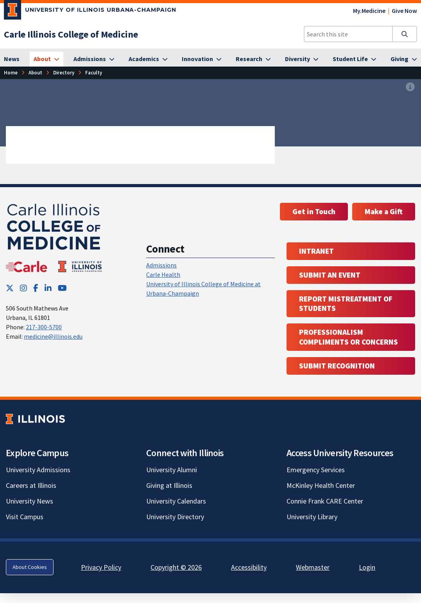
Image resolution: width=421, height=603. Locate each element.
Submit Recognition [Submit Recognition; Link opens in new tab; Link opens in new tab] (337, 365)
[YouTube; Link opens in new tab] (62, 288)
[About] (46, 59)
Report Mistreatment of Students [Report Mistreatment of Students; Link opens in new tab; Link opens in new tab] (345, 303)
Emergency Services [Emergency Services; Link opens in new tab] (316, 469)
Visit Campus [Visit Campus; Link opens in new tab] (24, 516)
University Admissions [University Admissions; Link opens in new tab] (38, 469)
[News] (11, 59)
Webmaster (313, 567)
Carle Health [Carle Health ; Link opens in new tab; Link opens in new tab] (163, 274)
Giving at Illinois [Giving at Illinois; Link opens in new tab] (169, 485)
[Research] (253, 59)
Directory (63, 72)
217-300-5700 (44, 327)
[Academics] (148, 59)
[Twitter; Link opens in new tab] (10, 288)
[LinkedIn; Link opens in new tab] (48, 288)
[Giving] (404, 59)
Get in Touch (313, 211)
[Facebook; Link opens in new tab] (35, 288)
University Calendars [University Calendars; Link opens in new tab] (176, 501)
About (35, 72)
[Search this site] (348, 34)
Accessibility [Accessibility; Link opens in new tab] (249, 567)
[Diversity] (301, 59)
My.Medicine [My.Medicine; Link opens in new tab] (369, 10)
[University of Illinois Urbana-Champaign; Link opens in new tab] (90, 11)
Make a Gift (384, 211)
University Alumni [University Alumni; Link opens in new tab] (171, 469)
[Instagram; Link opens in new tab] (23, 288)
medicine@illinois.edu (53, 336)
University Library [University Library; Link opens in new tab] (312, 516)
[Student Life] (354, 59)
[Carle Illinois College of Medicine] (71, 34)
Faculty (93, 72)
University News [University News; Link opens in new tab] (29, 501)
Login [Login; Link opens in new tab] (367, 567)
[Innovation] (202, 59)
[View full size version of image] (410, 87)
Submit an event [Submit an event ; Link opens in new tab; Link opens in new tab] (329, 275)
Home (11, 72)
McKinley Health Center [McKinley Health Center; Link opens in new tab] (321, 485)
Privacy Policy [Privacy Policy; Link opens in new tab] (101, 567)
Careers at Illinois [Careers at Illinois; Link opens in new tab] (31, 485)
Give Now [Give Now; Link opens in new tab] (404, 10)
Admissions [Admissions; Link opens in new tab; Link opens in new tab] (161, 265)
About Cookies (30, 567)
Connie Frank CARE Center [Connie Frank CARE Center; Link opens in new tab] (325, 501)
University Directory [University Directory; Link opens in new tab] (175, 516)
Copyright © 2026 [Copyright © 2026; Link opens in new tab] (176, 567)
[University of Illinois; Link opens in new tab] (35, 418)
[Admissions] (94, 59)
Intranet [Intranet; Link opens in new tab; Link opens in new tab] (316, 251)
